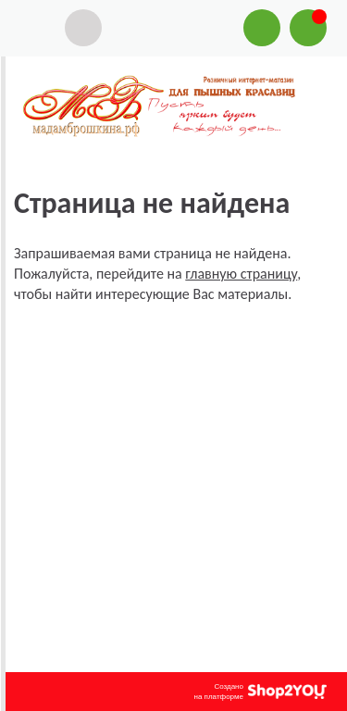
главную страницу (241, 273)
